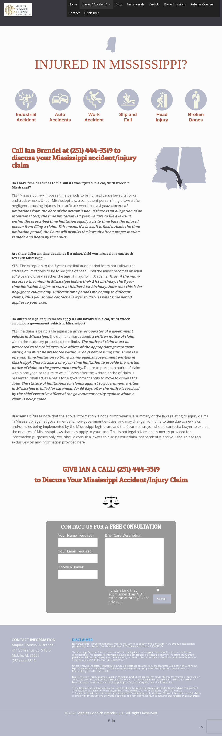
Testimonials (135, 4)
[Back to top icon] (201, 727)
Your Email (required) (78, 556)
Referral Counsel (202, 4)
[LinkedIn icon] (113, 720)
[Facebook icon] (108, 720)
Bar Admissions (175, 4)
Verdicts (154, 4)
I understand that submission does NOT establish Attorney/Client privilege (128, 596)
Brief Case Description (134, 559)
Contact (74, 13)
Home (73, 4)
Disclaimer (91, 13)
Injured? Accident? (96, 4)
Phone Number (78, 572)
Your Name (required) (78, 540)
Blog (119, 4)
